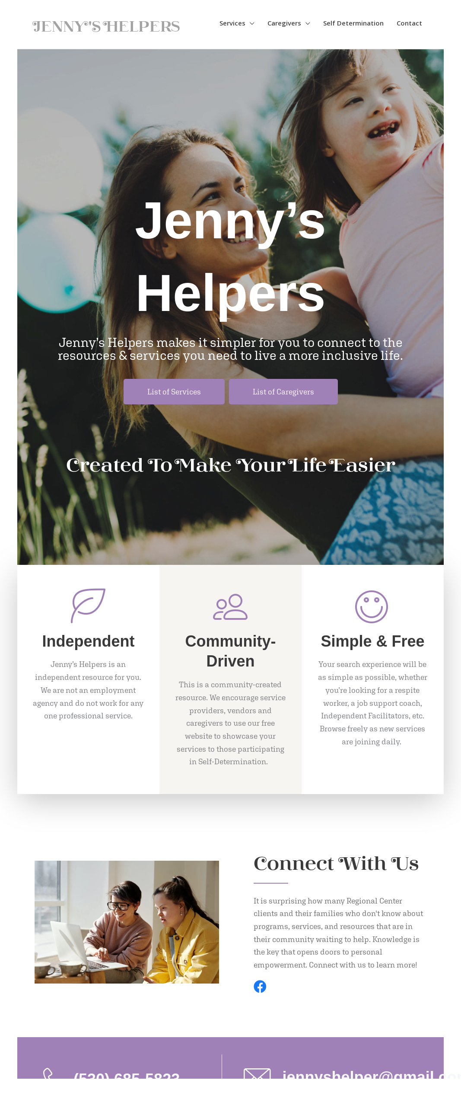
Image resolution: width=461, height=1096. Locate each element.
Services (232, 23)
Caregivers (284, 23)
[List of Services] (174, 392)
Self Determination (353, 23)
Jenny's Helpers (107, 25)
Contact (409, 23)
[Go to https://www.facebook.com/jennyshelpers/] (260, 987)
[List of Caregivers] (283, 392)
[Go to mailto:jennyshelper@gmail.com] (333, 1077)
